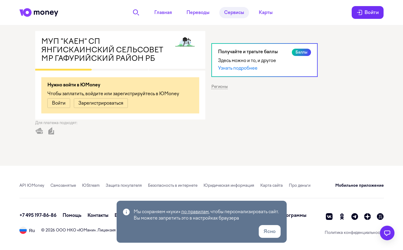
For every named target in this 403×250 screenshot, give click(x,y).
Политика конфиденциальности (354, 232)
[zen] (367, 216)
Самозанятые (63, 185)
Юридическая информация (228, 185)
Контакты (97, 215)
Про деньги (299, 185)
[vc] (380, 216)
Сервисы (234, 12)
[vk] (329, 216)
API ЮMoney (31, 185)
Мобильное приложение (359, 185)
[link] (58, 103)
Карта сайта (271, 185)
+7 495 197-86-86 (37, 215)
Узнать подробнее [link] (238, 68)
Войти (368, 12)
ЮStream (91, 185)
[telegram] (354, 216)
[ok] (342, 216)
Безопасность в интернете (172, 185)
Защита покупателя (124, 185)
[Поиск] (136, 12)
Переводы (198, 12)
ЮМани (86, 230)
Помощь (72, 215)
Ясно (270, 231)
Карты (266, 12)
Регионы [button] (219, 86)
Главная (163, 12)
